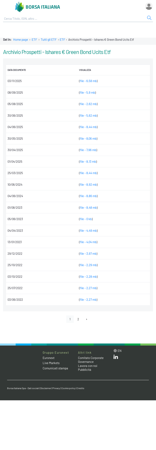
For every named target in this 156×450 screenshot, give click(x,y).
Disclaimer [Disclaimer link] (45, 388)
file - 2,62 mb (88, 104)
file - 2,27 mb (88, 288)
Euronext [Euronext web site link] (48, 358)
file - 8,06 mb (88, 138)
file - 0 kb (86, 219)
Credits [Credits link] (80, 388)
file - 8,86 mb (88, 196)
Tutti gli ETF (49, 39)
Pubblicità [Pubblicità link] (84, 369)
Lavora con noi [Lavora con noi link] (87, 366)
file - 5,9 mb (87, 92)
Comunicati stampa (55, 368)
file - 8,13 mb (88, 161)
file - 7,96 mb (88, 150)
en (119, 350)
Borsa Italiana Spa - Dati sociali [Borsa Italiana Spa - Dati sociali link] (23, 388)
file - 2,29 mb (88, 265)
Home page (20, 39)
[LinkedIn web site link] (116, 358)
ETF (34, 39)
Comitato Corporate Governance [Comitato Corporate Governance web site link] (91, 360)
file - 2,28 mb (88, 276)
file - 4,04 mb (88, 242)
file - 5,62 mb (88, 115)
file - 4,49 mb (88, 230)
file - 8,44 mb (88, 127)
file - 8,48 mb (88, 207)
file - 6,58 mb (88, 81)
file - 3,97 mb (88, 253)
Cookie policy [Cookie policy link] (68, 388)
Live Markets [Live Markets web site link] (51, 363)
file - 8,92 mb (88, 184)
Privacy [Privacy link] (56, 388)
